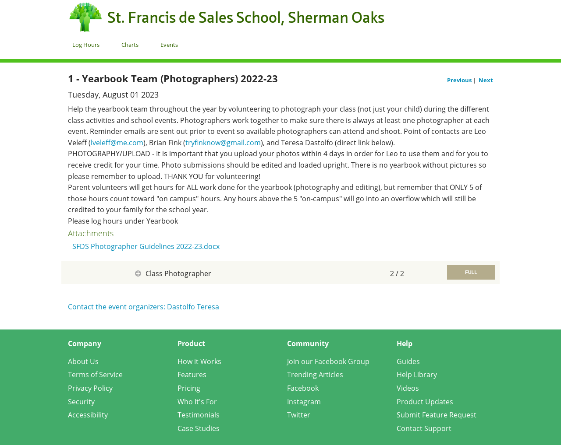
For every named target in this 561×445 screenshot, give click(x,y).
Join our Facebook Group (328, 361)
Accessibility (88, 415)
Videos (408, 388)
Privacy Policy (90, 388)
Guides (408, 361)
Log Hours (85, 45)
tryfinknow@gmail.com (223, 142)
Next (486, 80)
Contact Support (424, 428)
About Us (83, 361)
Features (192, 374)
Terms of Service (95, 374)
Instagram (304, 401)
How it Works (199, 361)
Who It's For (197, 401)
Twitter (298, 415)
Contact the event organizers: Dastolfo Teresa (143, 307)
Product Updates (425, 401)
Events (169, 45)
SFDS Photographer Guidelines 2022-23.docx (146, 246)
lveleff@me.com (117, 142)
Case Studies (199, 428)
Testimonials (199, 415)
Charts (129, 45)
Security (81, 401)
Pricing (189, 388)
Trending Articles (315, 374)
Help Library (417, 374)
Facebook (303, 388)
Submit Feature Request (436, 415)
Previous (460, 80)
